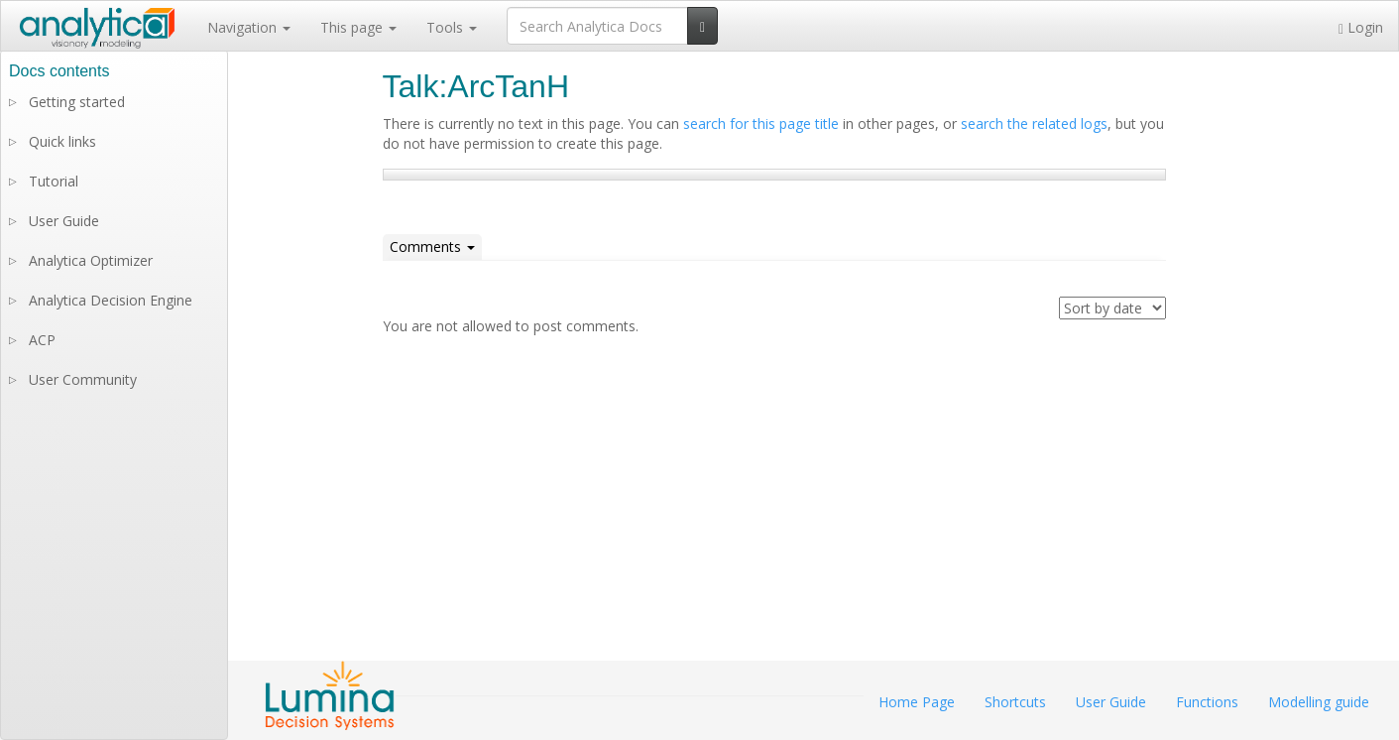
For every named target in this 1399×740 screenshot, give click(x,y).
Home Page (916, 701)
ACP (42, 339)
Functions (1207, 701)
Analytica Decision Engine (110, 300)
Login (1361, 27)
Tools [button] (451, 27)
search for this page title (761, 123)
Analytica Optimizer (91, 260)
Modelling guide (1318, 701)
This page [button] (358, 27)
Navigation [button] (249, 27)
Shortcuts (1015, 701)
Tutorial (53, 181)
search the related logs (1034, 123)
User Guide (64, 220)
